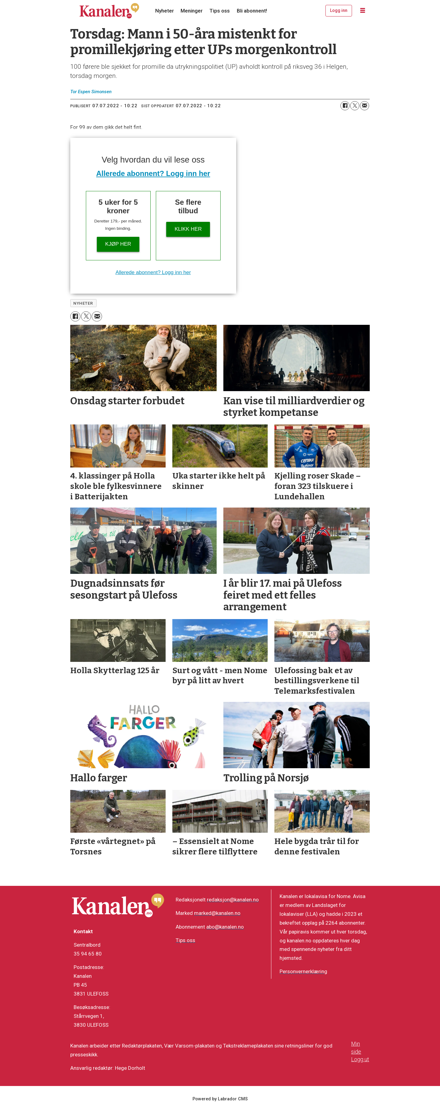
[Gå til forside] (109, 10)
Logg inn (338, 10)
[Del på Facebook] (345, 105)
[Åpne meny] (362, 10)
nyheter (83, 303)
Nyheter (164, 11)
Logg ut (360, 1059)
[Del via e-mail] (364, 105)
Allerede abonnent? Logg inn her (153, 173)
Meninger (192, 11)
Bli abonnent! (252, 11)
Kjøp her (118, 244)
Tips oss (219, 11)
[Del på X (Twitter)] (354, 105)
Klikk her (188, 229)
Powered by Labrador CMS (220, 1099)
